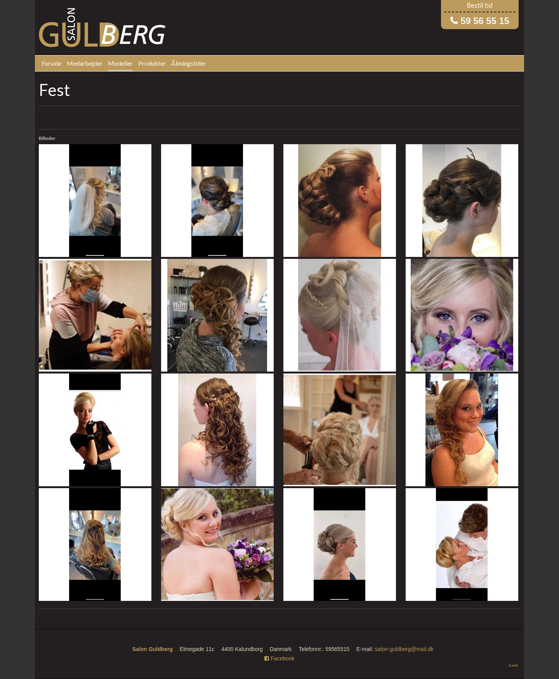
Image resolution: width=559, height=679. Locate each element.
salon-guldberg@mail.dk (404, 649)
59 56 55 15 (484, 21)
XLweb (513, 665)
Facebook (279, 658)
